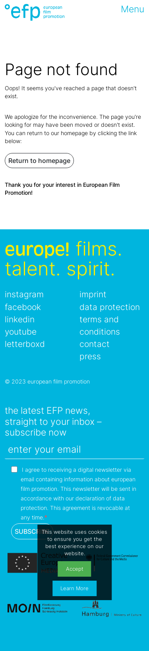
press (90, 356)
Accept (74, 569)
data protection (109, 307)
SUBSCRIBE (32, 531)
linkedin (20, 319)
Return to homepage (39, 161)
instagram (24, 294)
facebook (23, 307)
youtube (21, 332)
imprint (92, 294)
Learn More (74, 588)
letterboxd (25, 344)
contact (94, 344)
